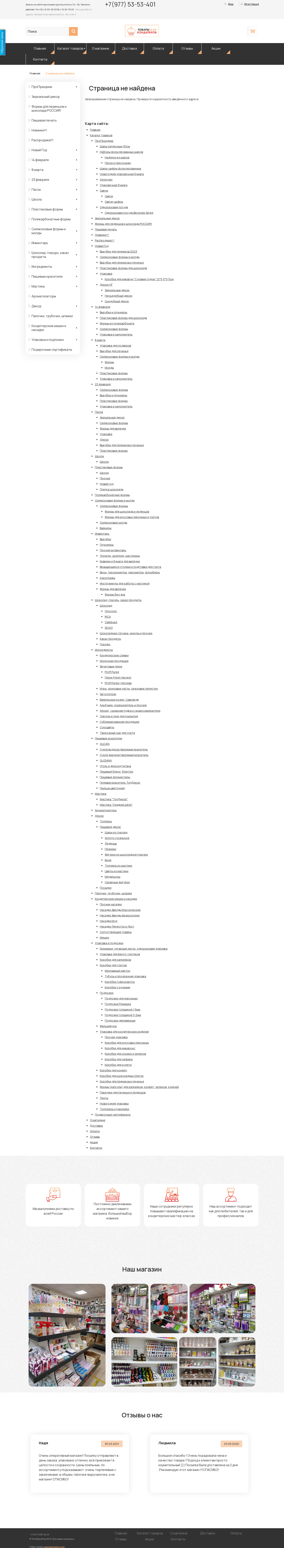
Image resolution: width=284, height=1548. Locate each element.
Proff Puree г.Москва (118, 683)
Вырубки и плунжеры (113, 312)
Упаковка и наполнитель (116, 334)
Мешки (104, 937)
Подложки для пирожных (121, 998)
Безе (108, 860)
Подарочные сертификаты (52, 349)
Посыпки (105, 888)
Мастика (38, 286)
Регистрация (251, 4)
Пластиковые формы (47, 209)
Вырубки (105, 539)
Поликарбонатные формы (51, 219)
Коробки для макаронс (120, 1048)
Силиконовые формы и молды (49, 231)
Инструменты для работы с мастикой (124, 583)
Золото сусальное (117, 838)
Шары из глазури (116, 832)
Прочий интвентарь (113, 550)
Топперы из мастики (118, 865)
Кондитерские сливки (114, 655)
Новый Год (39, 150)
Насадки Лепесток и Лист (117, 926)
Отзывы (187, 48)
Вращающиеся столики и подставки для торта (130, 567)
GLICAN (104, 744)
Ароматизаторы (44, 296)
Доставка (129, 48)
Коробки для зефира (119, 1059)
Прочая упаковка (116, 1037)
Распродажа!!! (42, 140)
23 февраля (40, 179)
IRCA (108, 616)
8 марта (37, 170)
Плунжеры (107, 545)
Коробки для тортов (113, 965)
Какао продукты (110, 639)
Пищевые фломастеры (115, 777)
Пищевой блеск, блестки (116, 771)
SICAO (109, 628)
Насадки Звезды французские (120, 915)
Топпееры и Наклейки (114, 1109)
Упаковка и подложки (48, 340)
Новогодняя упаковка (114, 1103)
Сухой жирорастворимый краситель (124, 755)
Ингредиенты (42, 266)
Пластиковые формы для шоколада (123, 268)
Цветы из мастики (116, 871)
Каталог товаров (70, 48)
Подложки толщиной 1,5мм (122, 1009)
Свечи (104, 190)
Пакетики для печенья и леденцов (123, 1092)
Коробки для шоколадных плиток (122, 1076)
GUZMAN (106, 760)
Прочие (105, 478)
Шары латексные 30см (115, 146)
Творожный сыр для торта (117, 733)
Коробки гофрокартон (120, 982)
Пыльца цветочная (112, 788)
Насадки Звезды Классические (120, 910)
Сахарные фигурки (117, 882)
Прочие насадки (111, 904)
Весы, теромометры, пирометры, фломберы (130, 572)
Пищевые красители (47, 276)
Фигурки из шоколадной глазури (126, 854)
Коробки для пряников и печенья (122, 1081)
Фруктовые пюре (111, 666)
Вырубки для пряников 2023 (118, 251)
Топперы (106, 821)
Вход (230, 4)
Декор (36, 306)
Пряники (110, 849)
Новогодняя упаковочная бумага (122, 174)
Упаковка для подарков (115, 345)
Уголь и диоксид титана (115, 766)
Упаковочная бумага (113, 185)
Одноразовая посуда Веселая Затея (129, 213)
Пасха (36, 189)
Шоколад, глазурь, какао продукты (50, 255)
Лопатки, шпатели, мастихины (120, 556)
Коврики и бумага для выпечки (120, 561)
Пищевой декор (110, 827)
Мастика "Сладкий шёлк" (116, 805)
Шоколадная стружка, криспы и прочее (126, 633)
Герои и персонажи (118, 163)
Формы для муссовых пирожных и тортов (132, 517)
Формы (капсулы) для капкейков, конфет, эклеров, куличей (139, 1087)
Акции (215, 48)
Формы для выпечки (113, 428)
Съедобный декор (117, 301)
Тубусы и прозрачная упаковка (125, 976)
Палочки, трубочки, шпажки (52, 316)
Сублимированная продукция (119, 722)
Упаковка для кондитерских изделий (124, 1031)
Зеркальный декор (46, 96)
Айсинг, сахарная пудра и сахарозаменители (130, 711)
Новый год (106, 484)
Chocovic (111, 611)
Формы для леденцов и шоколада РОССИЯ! (49, 108)
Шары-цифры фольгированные (120, 168)
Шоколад (106, 605)
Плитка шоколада (111, 489)
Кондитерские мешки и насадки (49, 328)
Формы (109, 362)
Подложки (106, 993)
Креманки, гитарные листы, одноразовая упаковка (133, 948)
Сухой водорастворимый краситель (124, 749)
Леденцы (111, 843)
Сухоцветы (107, 727)
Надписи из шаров (117, 157)
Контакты (40, 59)
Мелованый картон (117, 971)
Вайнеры (105, 528)
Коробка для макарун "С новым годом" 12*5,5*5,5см (139, 279)
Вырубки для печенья (114, 351)
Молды (109, 368)
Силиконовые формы (114, 329)
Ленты (104, 1098)
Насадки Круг (109, 921)
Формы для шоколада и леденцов (127, 511)
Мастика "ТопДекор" (114, 799)
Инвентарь (40, 243)
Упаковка (106, 273)
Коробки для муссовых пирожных (127, 1043)
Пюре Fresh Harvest (118, 677)
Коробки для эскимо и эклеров (125, 1054)
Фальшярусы (108, 1026)
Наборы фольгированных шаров (121, 152)
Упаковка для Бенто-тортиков (120, 954)
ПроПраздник (42, 87)
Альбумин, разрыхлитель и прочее (123, 705)
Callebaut (111, 622)
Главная (40, 48)
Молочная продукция (114, 661)
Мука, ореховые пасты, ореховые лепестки (129, 688)
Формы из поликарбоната (117, 323)
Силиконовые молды (113, 522)
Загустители (108, 694)
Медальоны (112, 877)
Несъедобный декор (118, 296)
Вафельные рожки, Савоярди (119, 699)
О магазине (100, 48)
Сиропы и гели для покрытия (119, 716)
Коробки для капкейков (115, 960)
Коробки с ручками (117, 987)
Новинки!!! (39, 130)
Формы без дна (115, 594)
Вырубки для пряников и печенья (122, 262)
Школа (37, 199)
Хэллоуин (106, 179)
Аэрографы (107, 578)
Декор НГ (106, 285)
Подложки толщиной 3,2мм (123, 1015)
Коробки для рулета (118, 1065)
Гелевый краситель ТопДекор (120, 782)
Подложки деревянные (120, 1020)
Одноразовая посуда (114, 207)
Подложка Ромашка (118, 1004)
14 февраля (40, 160)
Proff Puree (112, 672)
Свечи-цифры (114, 202)
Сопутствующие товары (116, 932)
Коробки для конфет (113, 1070)
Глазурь (105, 644)
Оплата (158, 48)
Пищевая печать (44, 120)
